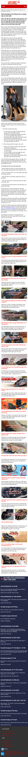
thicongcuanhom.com (7, 742)
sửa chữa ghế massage (10, 208)
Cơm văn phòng (5, 740)
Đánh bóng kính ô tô (6, 746)
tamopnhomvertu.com (9, 753)
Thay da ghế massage (7, 522)
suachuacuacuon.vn (15, 751)
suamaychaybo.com (6, 751)
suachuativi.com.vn (13, 752)
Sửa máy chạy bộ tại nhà (7, 731)
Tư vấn (8, 9)
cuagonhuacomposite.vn (9, 754)
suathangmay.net (17, 753)
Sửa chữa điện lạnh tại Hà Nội (8, 733)
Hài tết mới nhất (5, 735)
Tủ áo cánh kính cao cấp (7, 744)
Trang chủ (3, 9)
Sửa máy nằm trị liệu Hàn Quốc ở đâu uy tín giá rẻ (14, 455)
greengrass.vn (5, 752)
